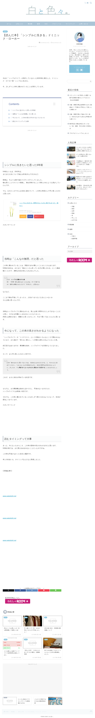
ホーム (9, 24)
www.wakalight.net (9, 496)
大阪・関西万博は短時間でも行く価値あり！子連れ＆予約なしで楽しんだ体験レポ (80, 107)
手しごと (74, 218)
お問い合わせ (83, 24)
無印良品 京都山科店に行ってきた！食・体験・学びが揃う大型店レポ (80, 126)
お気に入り (19, 24)
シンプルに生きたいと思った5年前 (24, 110)
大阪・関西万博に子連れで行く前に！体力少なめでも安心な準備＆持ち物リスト (80, 117)
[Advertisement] (32, 61)
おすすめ (74, 220)
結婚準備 (74, 238)
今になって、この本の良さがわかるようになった (29, 117)
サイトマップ (70, 24)
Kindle (30, 216)
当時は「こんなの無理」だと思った (25, 114)
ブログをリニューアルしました (79, 133)
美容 (73, 208)
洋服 (73, 206)
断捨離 (30, 24)
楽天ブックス (39, 216)
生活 (46, 24)
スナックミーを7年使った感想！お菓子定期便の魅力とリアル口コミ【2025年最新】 (80, 98)
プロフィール (56, 24)
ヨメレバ (29, 210)
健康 (38, 24)
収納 (73, 213)
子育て (74, 236)
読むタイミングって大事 (21, 121)
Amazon (23, 216)
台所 (73, 211)
